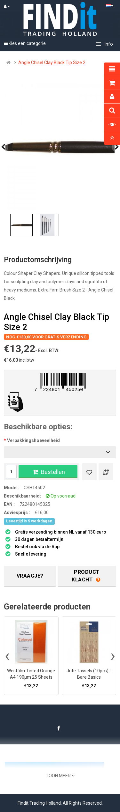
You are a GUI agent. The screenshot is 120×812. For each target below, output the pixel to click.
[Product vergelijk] (106, 471)
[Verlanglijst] (89, 471)
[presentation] (7, 656)
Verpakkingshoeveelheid (33, 440)
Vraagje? (30, 576)
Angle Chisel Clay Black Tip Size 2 (51, 62)
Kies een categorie (25, 43)
